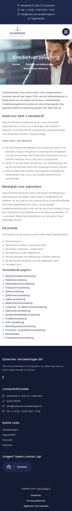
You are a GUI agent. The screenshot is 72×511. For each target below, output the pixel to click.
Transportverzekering (17, 287)
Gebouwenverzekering (17, 310)
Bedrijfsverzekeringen (40, 64)
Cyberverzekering (15, 299)
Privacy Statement (36, 500)
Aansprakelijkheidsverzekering (22, 314)
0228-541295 (36, 18)
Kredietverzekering (16, 318)
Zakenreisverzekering (17, 295)
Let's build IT (44, 488)
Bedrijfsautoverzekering (19, 303)
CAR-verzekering (14, 322)
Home (16, 64)
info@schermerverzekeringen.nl (36, 14)
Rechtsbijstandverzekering (20, 326)
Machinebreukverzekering (19, 283)
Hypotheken (9, 434)
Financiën (7, 439)
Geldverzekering (14, 291)
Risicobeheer (12, 333)
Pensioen (7, 445)
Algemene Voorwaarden (36, 506)
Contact (17, 467)
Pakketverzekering (16, 279)
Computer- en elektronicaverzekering (26, 306)
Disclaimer (36, 495)
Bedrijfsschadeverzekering (20, 276)
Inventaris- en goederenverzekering (25, 330)
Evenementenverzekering (19, 337)
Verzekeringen (10, 429)
